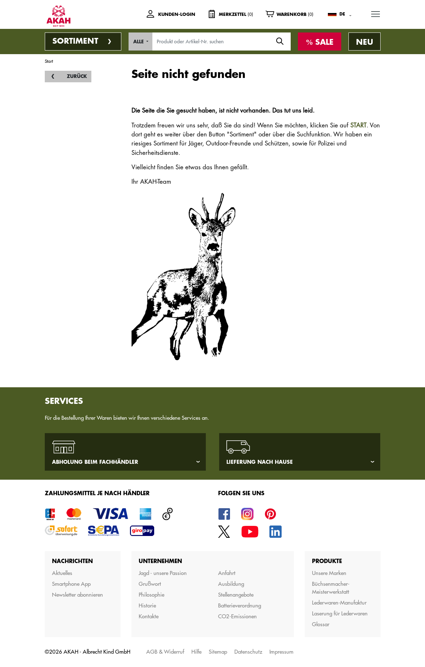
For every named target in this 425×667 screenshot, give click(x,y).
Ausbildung (231, 583)
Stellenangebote (235, 594)
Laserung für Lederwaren (340, 613)
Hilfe (196, 651)
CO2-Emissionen (237, 616)
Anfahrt (226, 573)
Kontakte (149, 616)
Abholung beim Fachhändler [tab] (95, 462)
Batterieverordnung (239, 605)
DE (342, 14)
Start (49, 61)
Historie (147, 605)
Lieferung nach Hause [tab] (259, 462)
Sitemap (218, 651)
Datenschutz (248, 651)
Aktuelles (62, 573)
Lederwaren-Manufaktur (339, 602)
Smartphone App (71, 583)
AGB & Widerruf (165, 651)
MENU (376, 12)
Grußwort (150, 583)
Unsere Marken (329, 573)
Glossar (320, 624)
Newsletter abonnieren (77, 594)
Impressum (281, 651)
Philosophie (151, 594)
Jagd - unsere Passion (163, 573)
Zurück (77, 76)
